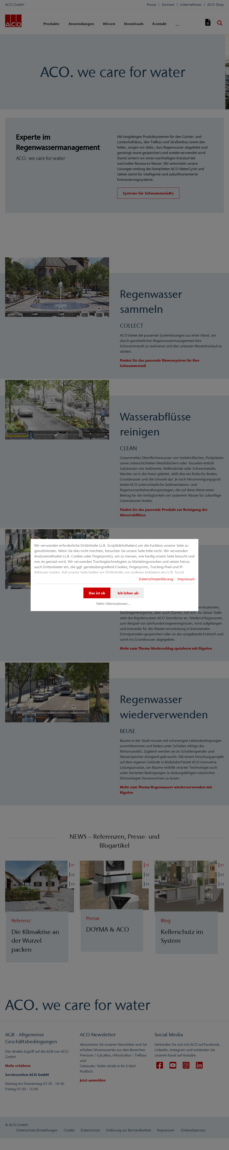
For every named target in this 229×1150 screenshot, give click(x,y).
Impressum (186, 578)
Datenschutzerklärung (156, 578)
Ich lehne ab (128, 593)
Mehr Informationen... (113, 603)
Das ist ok (97, 593)
